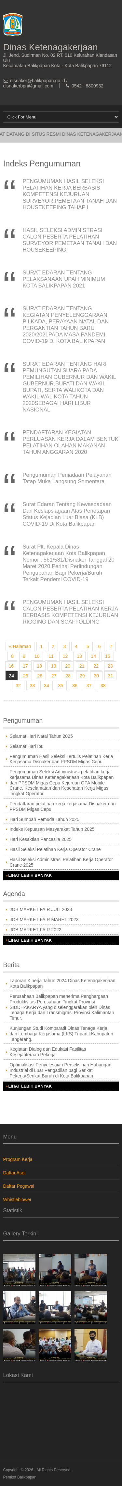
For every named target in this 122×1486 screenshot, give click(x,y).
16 (11, 666)
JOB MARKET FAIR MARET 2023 (43, 919)
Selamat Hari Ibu (26, 746)
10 (37, 656)
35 (60, 685)
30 (96, 675)
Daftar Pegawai (18, 1186)
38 (103, 685)
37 (89, 685)
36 (74, 685)
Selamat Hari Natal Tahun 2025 (41, 736)
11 (51, 656)
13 (79, 656)
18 (39, 666)
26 (40, 675)
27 (54, 675)
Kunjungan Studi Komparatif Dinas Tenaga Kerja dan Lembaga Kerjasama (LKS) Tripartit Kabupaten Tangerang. (61, 1034)
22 (96, 666)
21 (82, 666)
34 (46, 685)
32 (18, 685)
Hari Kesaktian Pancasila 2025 (40, 839)
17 (25, 666)
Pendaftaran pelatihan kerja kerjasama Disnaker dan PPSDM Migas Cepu (62, 806)
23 (110, 666)
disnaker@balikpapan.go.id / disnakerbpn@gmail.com (35, 83)
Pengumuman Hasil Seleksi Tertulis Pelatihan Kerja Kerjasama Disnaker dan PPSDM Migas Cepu (61, 759)
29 (82, 675)
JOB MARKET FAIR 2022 (35, 929)
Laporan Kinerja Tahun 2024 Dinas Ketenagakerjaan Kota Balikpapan (62, 983)
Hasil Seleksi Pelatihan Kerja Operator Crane (55, 849)
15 (107, 656)
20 (67, 666)
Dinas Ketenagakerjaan (50, 47)
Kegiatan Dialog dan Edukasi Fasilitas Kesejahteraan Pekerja (47, 1051)
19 (53, 666)
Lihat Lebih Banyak (30, 875)
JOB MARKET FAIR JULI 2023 (40, 909)
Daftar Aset (14, 1172)
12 (65, 656)
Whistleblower (17, 1199)
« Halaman (20, 646)
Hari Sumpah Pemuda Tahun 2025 (44, 819)
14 (93, 656)
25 (25, 675)
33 (32, 685)
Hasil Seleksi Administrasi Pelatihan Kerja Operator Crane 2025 (61, 862)
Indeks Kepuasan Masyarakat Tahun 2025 (51, 829)
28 (68, 675)
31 (110, 675)
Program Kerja (17, 1159)
